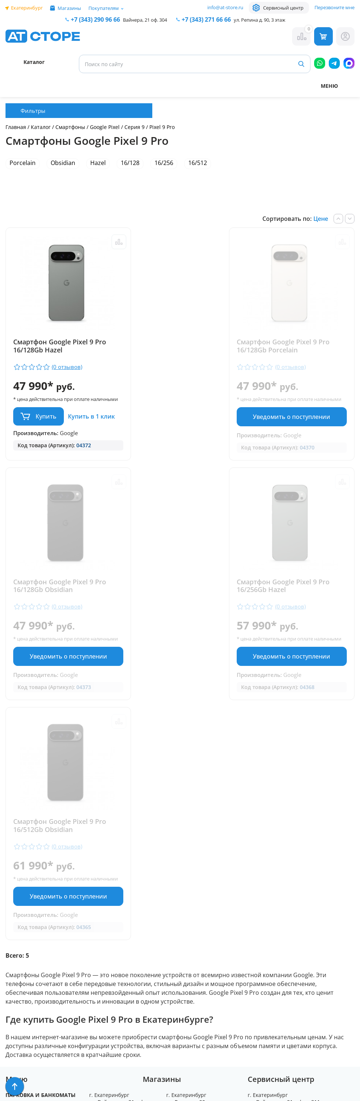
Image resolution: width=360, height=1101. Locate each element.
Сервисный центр (283, 7)
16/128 (130, 163)
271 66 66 (206, 19)
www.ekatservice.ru (274, 952)
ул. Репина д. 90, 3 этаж (260, 20)
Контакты (20, 931)
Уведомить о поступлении (180, 423)
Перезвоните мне (334, 7)
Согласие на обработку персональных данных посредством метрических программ (122, 1072)
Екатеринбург (27, 7)
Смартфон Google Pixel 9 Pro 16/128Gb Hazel (59, 346)
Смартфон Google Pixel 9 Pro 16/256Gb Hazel (59, 612)
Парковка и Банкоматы (41, 888)
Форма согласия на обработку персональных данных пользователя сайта (121, 1039)
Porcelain (23, 163)
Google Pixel (105, 126)
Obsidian (63, 163)
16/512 (197, 163)
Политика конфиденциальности (116, 1012)
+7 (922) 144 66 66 (200, 932)
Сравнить (106, 241)
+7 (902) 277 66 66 (122, 953)
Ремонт (17, 909)
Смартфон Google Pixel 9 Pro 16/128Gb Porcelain (177, 346)
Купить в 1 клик (38, 444)
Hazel (98, 163)
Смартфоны (71, 126)
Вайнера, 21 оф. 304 (145, 20)
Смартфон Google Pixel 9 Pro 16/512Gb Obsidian (296, 612)
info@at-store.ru (225, 7)
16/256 (163, 163)
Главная (16, 126)
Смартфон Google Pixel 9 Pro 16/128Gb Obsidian (296, 346)
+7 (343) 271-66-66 (200, 923)
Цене (320, 219)
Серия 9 (134, 126)
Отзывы (17, 920)
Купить (46, 423)
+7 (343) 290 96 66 (95, 19)
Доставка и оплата (34, 899)
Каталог (41, 126)
